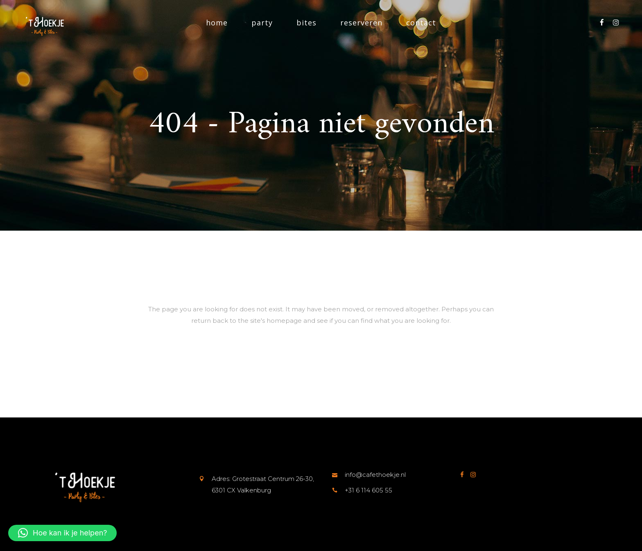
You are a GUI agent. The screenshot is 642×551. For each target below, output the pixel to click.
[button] (62, 533)
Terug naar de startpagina (321, 358)
